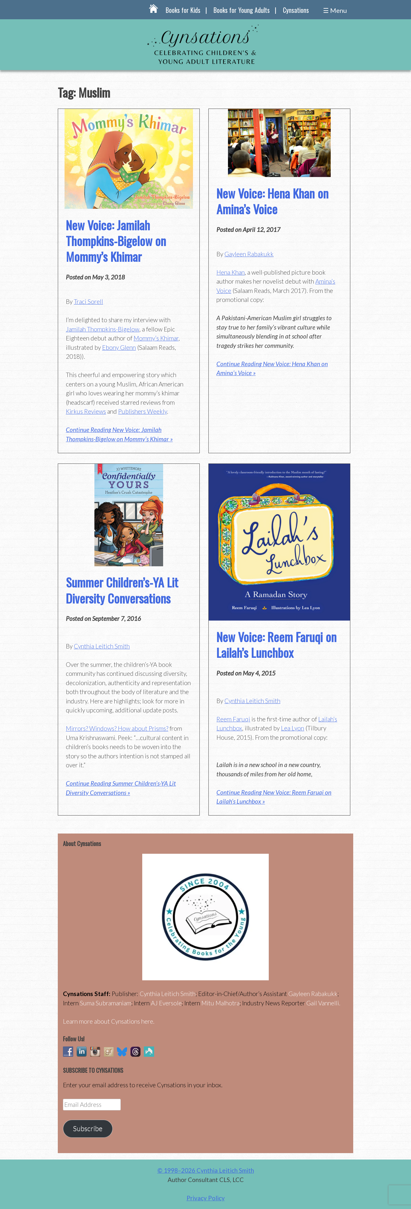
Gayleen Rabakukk (249, 254)
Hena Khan (230, 272)
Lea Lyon (292, 728)
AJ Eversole (166, 1003)
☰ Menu (335, 10)
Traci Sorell (88, 301)
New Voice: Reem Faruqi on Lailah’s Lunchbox (276, 644)
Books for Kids (183, 10)
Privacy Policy (206, 1198)
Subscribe (87, 1128)
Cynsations (296, 10)
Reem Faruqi (233, 719)
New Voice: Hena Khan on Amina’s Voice (272, 201)
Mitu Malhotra (220, 1003)
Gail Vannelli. (323, 1003)
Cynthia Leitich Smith (102, 646)
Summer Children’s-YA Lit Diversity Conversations (122, 590)
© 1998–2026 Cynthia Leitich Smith (205, 1170)
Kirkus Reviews (86, 411)
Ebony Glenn (119, 347)
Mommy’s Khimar (156, 338)
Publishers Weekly (142, 411)
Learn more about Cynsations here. (108, 1021)
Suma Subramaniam (105, 1003)
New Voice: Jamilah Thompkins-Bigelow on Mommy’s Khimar (116, 241)
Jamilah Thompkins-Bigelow (102, 329)
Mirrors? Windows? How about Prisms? (117, 728)
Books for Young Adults (242, 10)
